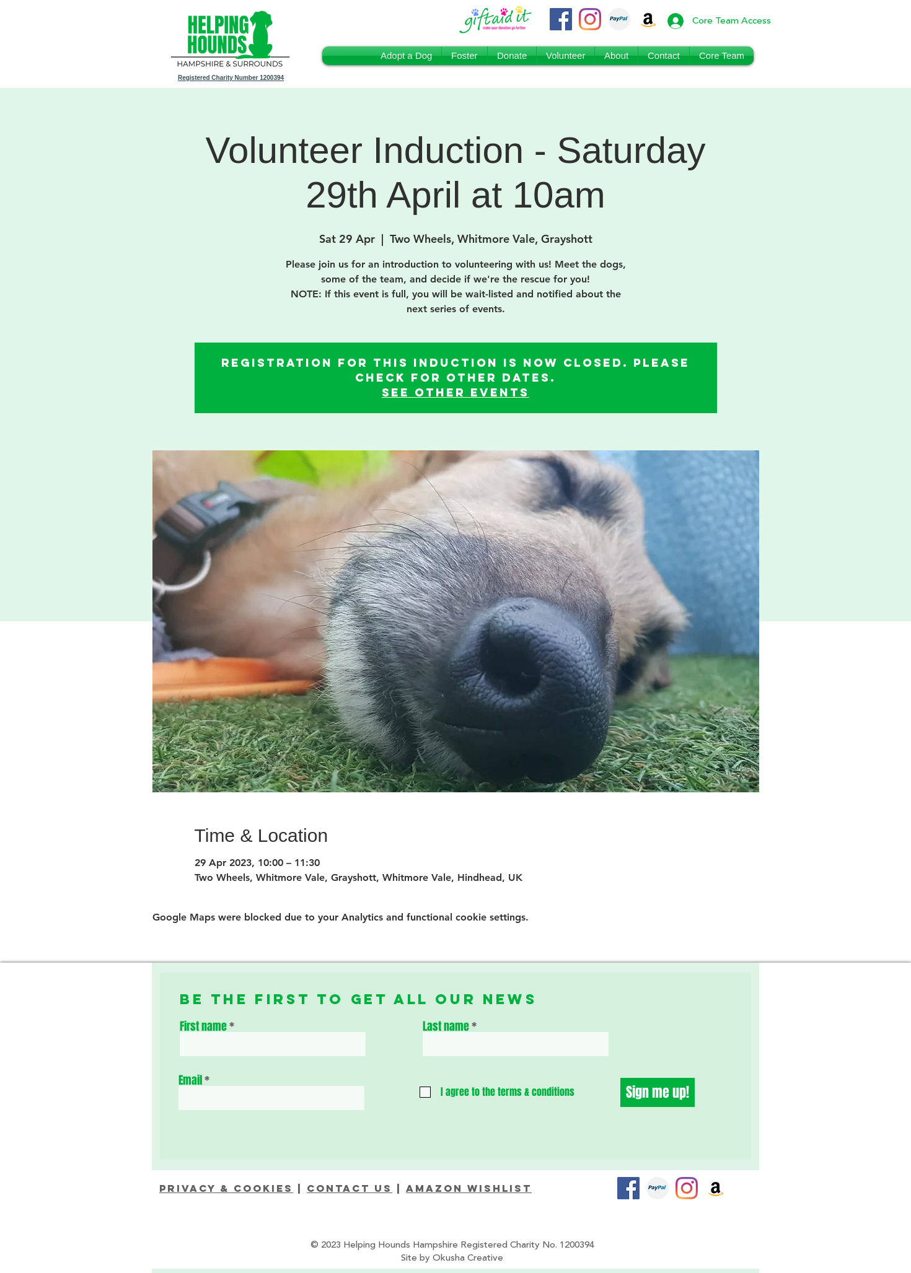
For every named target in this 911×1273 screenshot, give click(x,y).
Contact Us (349, 1188)
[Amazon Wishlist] (648, 19)
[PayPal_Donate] (619, 19)
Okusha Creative (468, 1258)
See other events (455, 392)
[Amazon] (716, 1188)
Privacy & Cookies (226, 1188)
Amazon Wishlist (469, 1188)
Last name (446, 1026)
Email (190, 1080)
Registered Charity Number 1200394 (231, 77)
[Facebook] (561, 19)
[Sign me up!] (657, 1092)
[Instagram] (590, 19)
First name (203, 1026)
